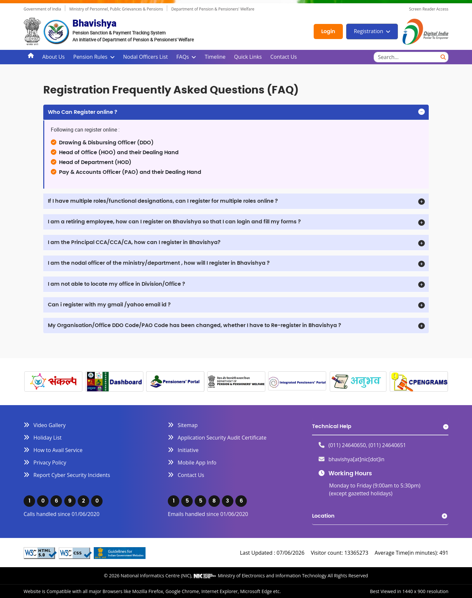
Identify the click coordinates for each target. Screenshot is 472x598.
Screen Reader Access (428, 8)
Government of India (42, 8)
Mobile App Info (197, 462)
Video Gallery (49, 425)
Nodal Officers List (145, 56)
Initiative (188, 450)
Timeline (215, 56)
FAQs (182, 56)
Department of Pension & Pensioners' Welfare (212, 8)
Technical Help (331, 426)
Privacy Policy (49, 462)
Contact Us (283, 56)
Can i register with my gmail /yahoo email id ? (109, 304)
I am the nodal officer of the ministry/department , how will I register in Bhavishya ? (159, 263)
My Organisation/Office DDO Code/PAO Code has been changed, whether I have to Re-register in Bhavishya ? (194, 325)
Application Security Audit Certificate (222, 437)
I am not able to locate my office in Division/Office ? (116, 284)
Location (323, 516)
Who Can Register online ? (82, 112)
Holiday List (47, 437)
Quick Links (248, 56)
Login (328, 31)
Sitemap (188, 425)
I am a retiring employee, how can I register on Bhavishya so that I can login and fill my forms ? (174, 221)
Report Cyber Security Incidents (71, 475)
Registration (368, 31)
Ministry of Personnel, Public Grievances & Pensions (116, 8)
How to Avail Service (58, 450)
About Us (53, 56)
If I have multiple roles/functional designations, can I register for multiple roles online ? (163, 201)
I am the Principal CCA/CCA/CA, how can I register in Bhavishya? (134, 242)
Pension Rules (90, 56)
